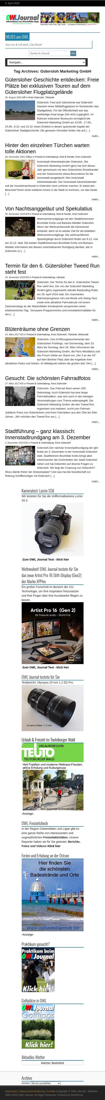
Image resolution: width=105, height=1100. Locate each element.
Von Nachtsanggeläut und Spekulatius (48, 208)
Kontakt (51, 1091)
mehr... (96, 136)
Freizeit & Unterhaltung (46, 157)
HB (23, 97)
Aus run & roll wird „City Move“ (24, 44)
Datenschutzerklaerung (32, 1091)
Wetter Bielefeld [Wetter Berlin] (52, 1063)
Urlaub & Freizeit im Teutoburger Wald (48, 739)
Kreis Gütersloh (36, 97)
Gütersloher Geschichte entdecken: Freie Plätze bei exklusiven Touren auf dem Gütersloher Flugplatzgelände (52, 86)
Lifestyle (60, 277)
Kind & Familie (67, 157)
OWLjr (29, 157)
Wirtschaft (83, 334)
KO (27, 214)
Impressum (11, 1091)
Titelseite (49, 97)
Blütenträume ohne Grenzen (37, 329)
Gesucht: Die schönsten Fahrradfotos (48, 378)
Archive (26, 1083)
